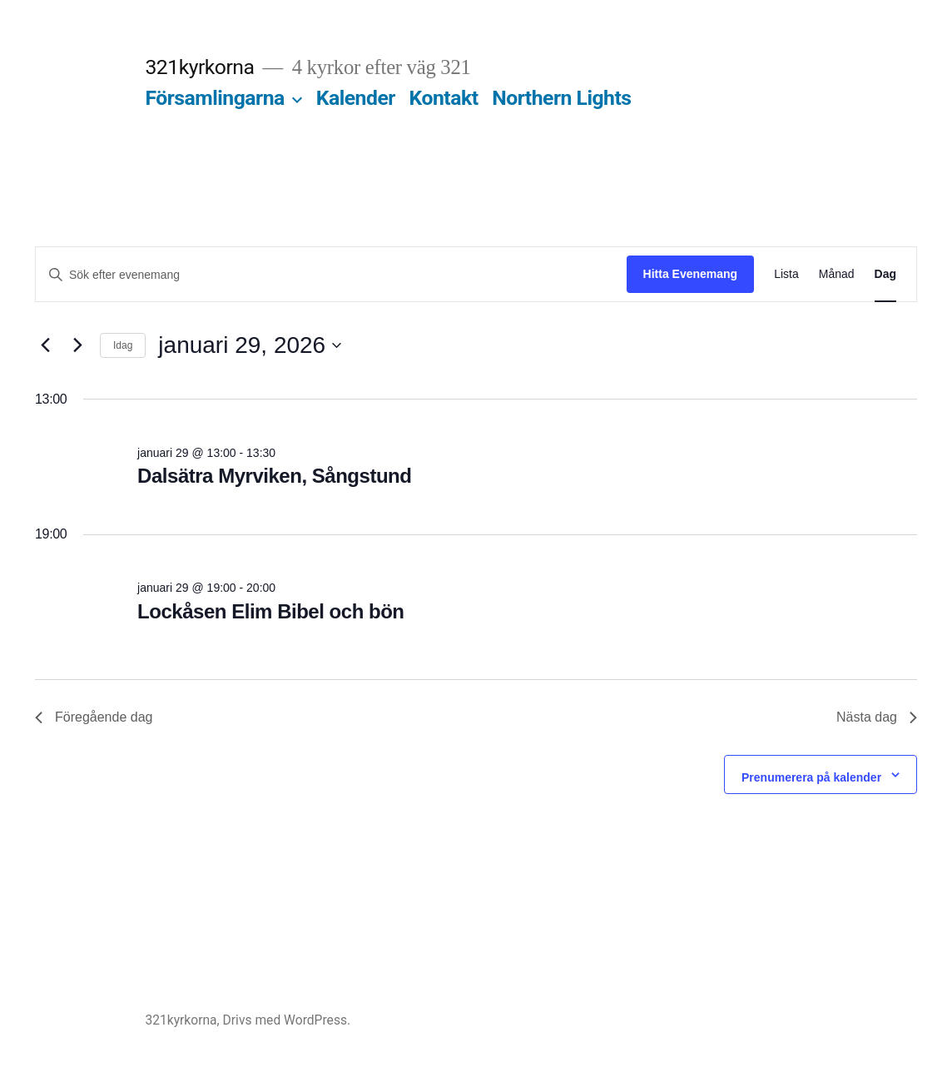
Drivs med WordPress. (287, 1020)
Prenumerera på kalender (811, 777)
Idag (122, 345)
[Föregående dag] (45, 345)
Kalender (355, 98)
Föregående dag (93, 717)
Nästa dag (876, 717)
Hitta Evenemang (690, 273)
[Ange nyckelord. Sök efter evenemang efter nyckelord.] (331, 275)
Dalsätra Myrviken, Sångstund (274, 475)
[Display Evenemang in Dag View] (885, 274)
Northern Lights (561, 98)
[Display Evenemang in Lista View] (786, 274)
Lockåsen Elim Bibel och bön (270, 611)
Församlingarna (214, 98)
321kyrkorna (199, 67)
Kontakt (443, 98)
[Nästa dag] (77, 345)
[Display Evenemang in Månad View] (837, 274)
